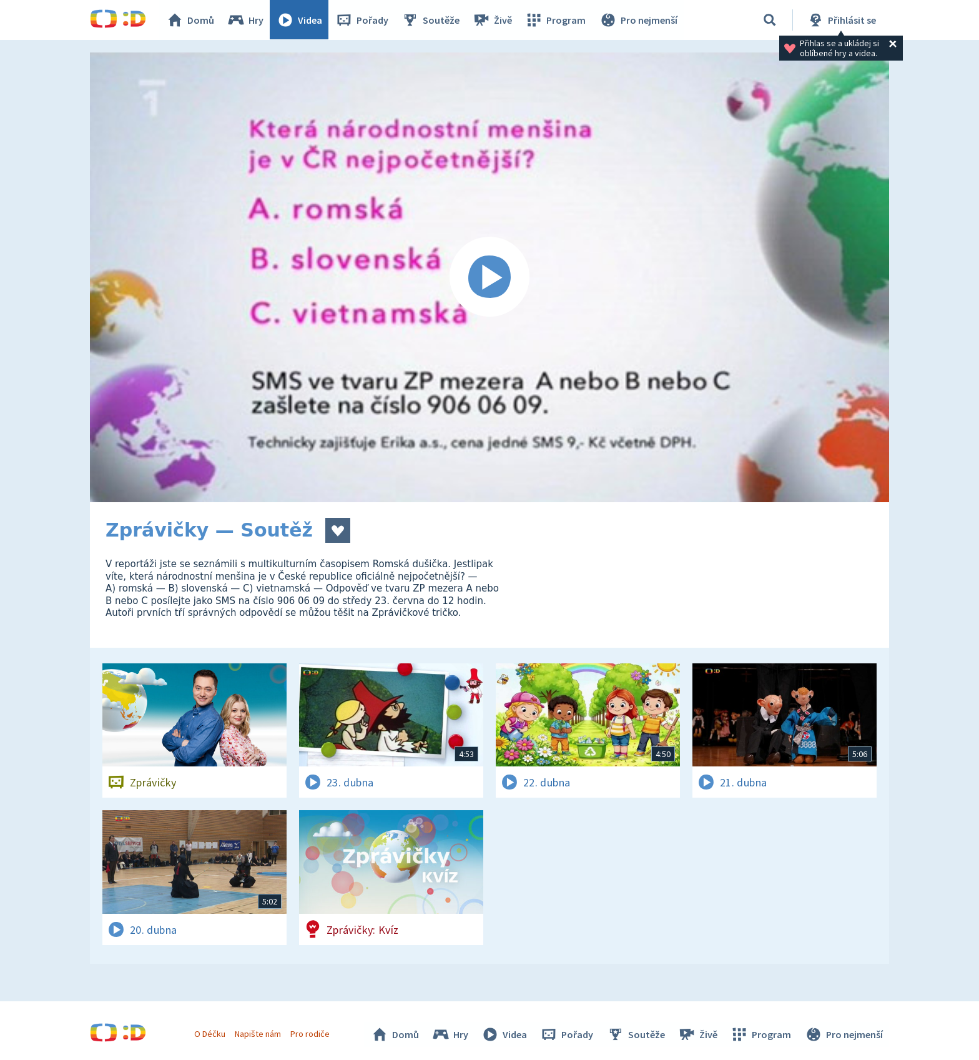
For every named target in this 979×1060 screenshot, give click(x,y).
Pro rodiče (310, 1033)
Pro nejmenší (638, 20)
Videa (300, 20)
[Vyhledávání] (769, 20)
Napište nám (258, 1033)
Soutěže (430, 20)
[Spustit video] (489, 277)
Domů (190, 20)
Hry (245, 20)
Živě (493, 20)
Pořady (362, 20)
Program (555, 20)
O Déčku (209, 1033)
